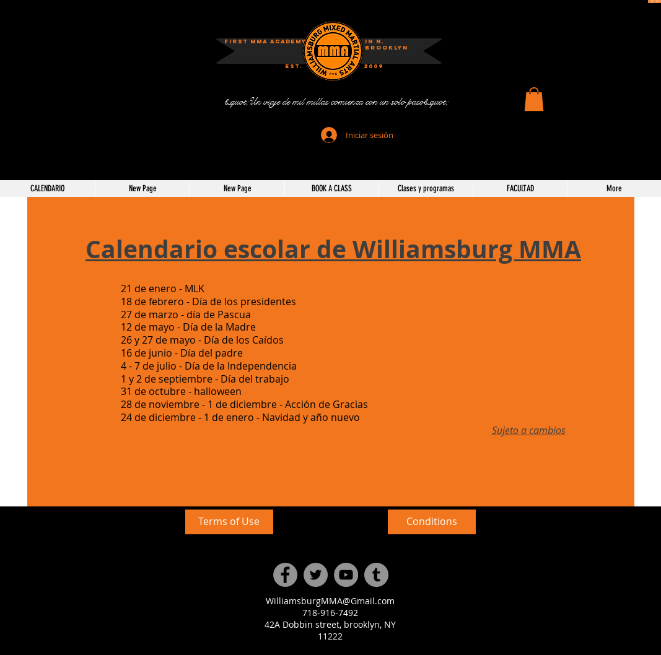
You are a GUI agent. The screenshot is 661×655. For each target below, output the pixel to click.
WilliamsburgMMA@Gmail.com (330, 601)
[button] (534, 99)
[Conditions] (432, 522)
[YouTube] (346, 575)
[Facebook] (285, 575)
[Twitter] (316, 575)
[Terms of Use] (229, 522)
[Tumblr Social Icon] (376, 575)
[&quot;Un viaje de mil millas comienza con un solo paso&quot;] (336, 101)
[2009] (373, 66)
